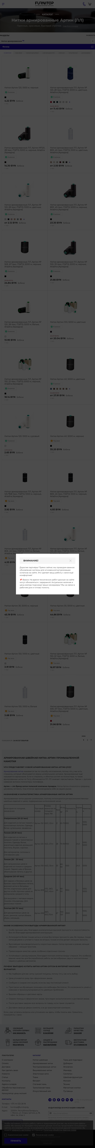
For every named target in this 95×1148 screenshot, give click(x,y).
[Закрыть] (70, 560)
